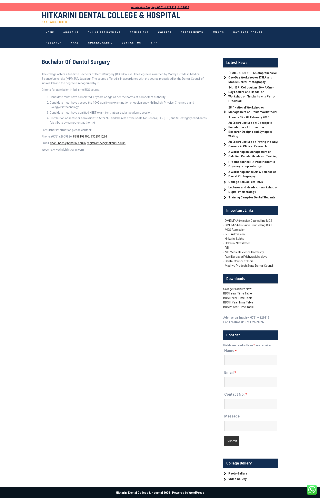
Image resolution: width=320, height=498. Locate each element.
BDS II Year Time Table (237, 298)
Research (54, 43)
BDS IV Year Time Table (238, 307)
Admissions (139, 32)
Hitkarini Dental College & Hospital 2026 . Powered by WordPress (160, 492)
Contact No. (235, 394)
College (165, 32)
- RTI (226, 247)
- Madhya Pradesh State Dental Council (248, 265)
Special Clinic (100, 43)
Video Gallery (237, 479)
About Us (71, 32)
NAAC (75, 43)
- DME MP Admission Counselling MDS (247, 220)
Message (232, 416)
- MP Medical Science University (243, 252)
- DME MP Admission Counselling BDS (247, 225)
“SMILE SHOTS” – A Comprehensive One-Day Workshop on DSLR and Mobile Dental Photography (252, 77)
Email (230, 372)
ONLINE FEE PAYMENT (104, 32)
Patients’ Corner (248, 32)
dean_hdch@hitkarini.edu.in (68, 143)
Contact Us (131, 43)
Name (230, 350)
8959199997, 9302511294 (90, 136)
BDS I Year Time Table (237, 293)
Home (50, 32)
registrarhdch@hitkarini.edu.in (106, 143)
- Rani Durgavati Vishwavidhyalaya (245, 256)
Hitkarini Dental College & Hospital (111, 15)
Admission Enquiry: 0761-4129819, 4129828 (160, 7)
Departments (192, 32)
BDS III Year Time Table (238, 302)
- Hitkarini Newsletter (236, 243)
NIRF (154, 43)
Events (218, 32)
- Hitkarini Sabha (233, 238)
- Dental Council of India (238, 261)
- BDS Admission (234, 234)
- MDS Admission (234, 229)
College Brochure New (237, 289)
